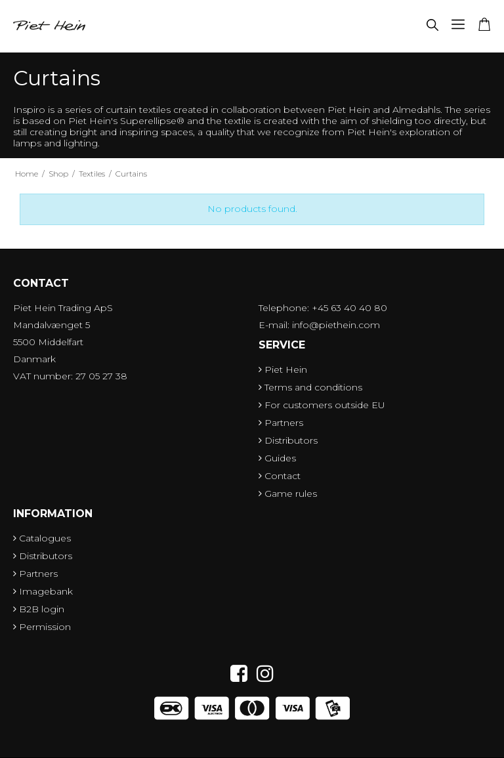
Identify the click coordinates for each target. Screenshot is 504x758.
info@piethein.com (336, 325)
